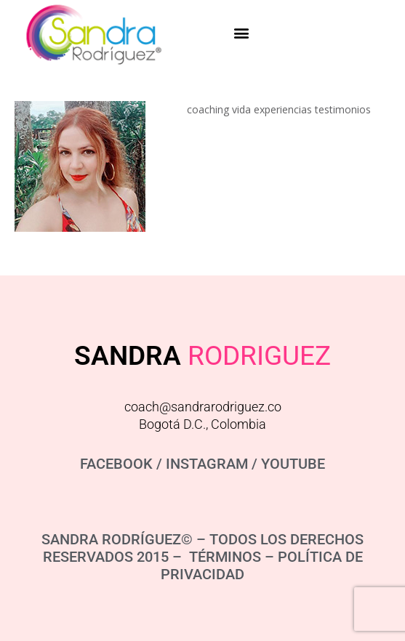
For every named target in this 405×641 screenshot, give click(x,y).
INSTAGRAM (207, 463)
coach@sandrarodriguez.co (202, 406)
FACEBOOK (116, 463)
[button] (242, 32)
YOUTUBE (293, 463)
